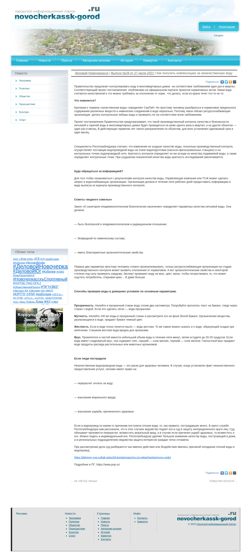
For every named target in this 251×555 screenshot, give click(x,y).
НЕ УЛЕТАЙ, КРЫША (84, 481)
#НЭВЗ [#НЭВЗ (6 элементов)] (60, 272)
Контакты (175, 60)
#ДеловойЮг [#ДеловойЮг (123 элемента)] (27, 271)
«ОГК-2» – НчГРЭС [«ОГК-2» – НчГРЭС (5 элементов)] (34, 298)
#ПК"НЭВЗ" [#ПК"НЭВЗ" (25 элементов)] (50, 287)
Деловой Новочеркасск (92, 73)
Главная (22, 60)
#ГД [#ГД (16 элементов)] (36, 259)
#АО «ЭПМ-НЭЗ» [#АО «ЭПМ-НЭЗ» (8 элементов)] (23, 259)
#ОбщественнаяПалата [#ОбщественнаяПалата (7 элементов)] (26, 287)
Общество (24, 96)
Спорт (22, 120)
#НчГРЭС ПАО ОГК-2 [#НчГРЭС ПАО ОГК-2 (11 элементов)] (27, 283)
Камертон (150, 60)
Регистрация (227, 26)
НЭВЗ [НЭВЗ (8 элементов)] (54, 301)
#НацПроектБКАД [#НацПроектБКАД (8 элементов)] (23, 275)
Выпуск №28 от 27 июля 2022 (132, 73)
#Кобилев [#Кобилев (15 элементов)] (49, 271)
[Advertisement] (39, 186)
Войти (206, 26)
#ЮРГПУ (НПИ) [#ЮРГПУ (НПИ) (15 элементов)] (24, 294)
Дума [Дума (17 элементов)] (39, 301)
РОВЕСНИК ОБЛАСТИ (223, 481)
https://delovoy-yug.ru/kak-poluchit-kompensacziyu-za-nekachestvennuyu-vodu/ (122, 457)
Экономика (25, 80)
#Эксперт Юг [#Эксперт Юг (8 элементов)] (20, 290)
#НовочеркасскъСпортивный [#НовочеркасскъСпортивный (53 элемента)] (40, 279)
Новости (45, 60)
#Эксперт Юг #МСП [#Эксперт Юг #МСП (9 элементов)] (41, 290)
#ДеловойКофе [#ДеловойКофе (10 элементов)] (35, 262)
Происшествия (27, 104)
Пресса (66, 60)
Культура (24, 112)
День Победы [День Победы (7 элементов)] (27, 302)
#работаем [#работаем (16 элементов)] (43, 294)
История (127, 60)
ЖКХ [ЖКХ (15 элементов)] (47, 301)
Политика (24, 88)
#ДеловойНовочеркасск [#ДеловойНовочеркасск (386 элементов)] (44, 266)
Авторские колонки (96, 60)
